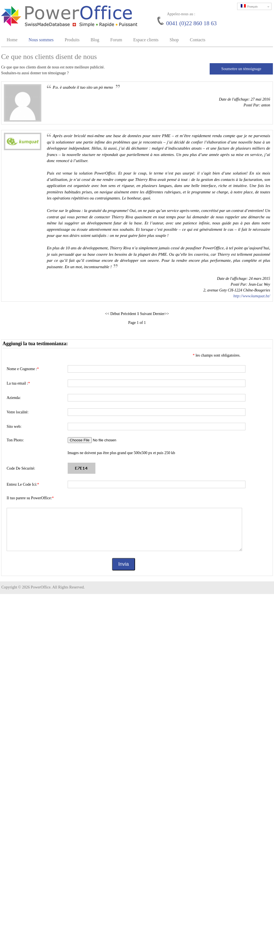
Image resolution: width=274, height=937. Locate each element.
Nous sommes (41, 39)
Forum (116, 39)
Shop (174, 39)
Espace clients (145, 39)
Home (12, 39)
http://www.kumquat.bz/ (251, 296)
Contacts (197, 39)
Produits (72, 39)
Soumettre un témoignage (241, 69)
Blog (95, 39)
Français (256, 6)
